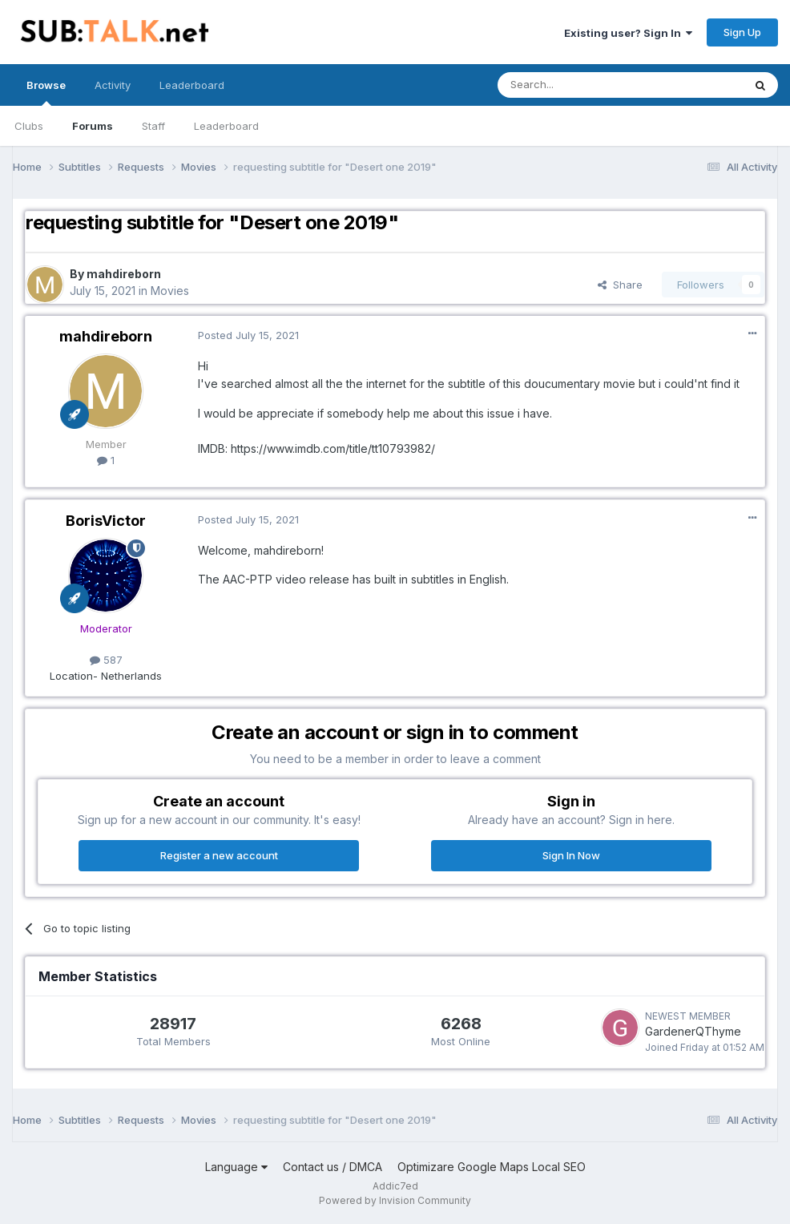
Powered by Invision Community (395, 1200)
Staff (153, 125)
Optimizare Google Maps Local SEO (491, 1167)
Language (236, 1167)
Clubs (28, 125)
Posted (248, 335)
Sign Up (742, 32)
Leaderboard (226, 125)
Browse (46, 92)
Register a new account (219, 855)
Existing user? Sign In (628, 32)
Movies (170, 290)
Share (620, 284)
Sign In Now (571, 855)
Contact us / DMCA (332, 1167)
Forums (92, 125)
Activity (113, 85)
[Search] (579, 85)
